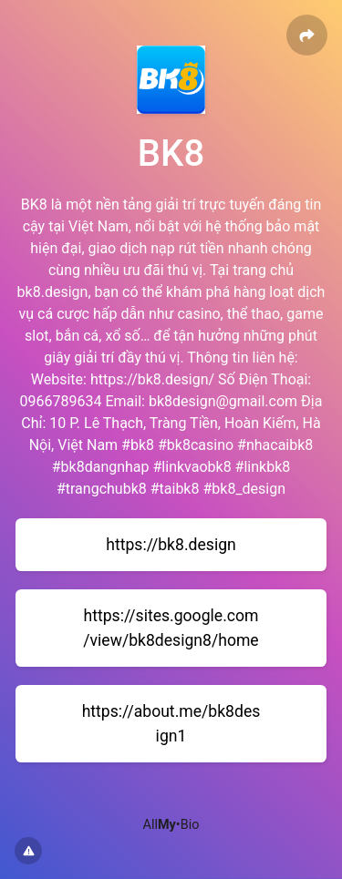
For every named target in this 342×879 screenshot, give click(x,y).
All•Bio (171, 825)
